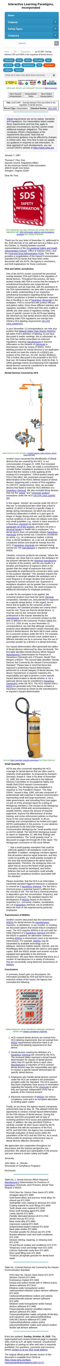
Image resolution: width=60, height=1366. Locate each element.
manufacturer (28, 548)
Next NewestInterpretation (15, 95)
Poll (39, 65)
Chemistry (33, 35)
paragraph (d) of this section (20, 527)
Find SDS (8, 65)
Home (11, 15)
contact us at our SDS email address (29, 1349)
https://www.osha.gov (43, 148)
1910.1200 (52, 108)
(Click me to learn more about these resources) (25, 75)
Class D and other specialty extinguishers (24, 760)
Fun (17, 65)
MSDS (9, 686)
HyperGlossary (28, 65)
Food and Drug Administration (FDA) (26, 253)
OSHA (10, 119)
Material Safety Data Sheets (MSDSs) (37, 331)
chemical (21, 490)
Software (8, 70)
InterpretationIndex (31, 95)
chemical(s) (12, 683)
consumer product (40, 493)
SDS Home (9, 60)
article (22, 493)
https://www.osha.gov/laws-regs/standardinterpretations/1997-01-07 (24, 1361)
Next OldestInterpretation (46, 95)
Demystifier (38, 60)
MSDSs (25, 899)
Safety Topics (33, 28)
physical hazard (14, 529)
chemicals (47, 300)
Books (28, 60)
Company (33, 22)
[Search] (56, 43)
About (19, 60)
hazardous (36, 300)
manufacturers (34, 342)
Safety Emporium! (50, 88)
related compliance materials (35, 1031)
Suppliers (19, 70)
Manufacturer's (13, 654)
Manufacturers (18, 1065)
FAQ (48, 60)
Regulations (49, 65)
